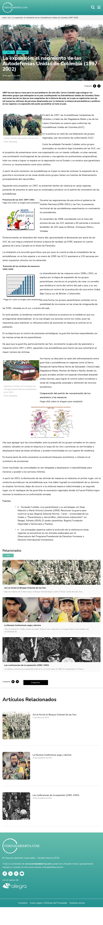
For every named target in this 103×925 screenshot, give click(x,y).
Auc (9, 17)
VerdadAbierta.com (53, 867)
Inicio (4, 17)
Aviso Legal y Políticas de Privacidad (48, 902)
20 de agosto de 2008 (11, 75)
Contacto (22, 902)
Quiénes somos (77, 902)
